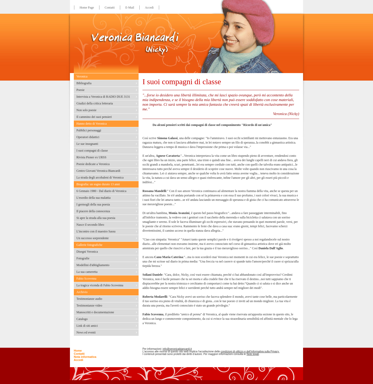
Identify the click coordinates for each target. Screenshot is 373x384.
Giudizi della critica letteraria (94, 103)
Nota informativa (85, 356)
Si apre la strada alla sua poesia (95, 218)
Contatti (110, 7)
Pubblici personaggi (88, 130)
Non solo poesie (86, 110)
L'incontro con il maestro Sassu (96, 231)
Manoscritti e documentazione (95, 312)
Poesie (80, 90)
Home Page (87, 7)
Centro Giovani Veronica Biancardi (98, 171)
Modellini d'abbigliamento (92, 265)
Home (78, 350)
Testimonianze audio (89, 299)
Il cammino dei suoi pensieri (94, 117)
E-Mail (129, 7)
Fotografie (82, 258)
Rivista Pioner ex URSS (91, 157)
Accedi (149, 7)
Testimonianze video (89, 305)
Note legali (253, 354)
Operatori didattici (87, 137)
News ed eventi (86, 332)
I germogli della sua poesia (93, 204)
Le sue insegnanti (87, 144)
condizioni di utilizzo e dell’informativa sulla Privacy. (250, 351)
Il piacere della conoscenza (93, 211)
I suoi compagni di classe (92, 150)
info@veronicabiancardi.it (177, 348)
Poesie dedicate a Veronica (93, 164)
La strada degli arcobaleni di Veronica (100, 177)
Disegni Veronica (87, 251)
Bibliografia (83, 83)
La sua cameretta (86, 272)
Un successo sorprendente (92, 238)
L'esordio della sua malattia (93, 198)
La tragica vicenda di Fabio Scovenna (99, 285)
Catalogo (82, 319)
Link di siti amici (87, 326)
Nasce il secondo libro (90, 224)
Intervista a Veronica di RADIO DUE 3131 (103, 96)
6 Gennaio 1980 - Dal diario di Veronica (101, 191)
